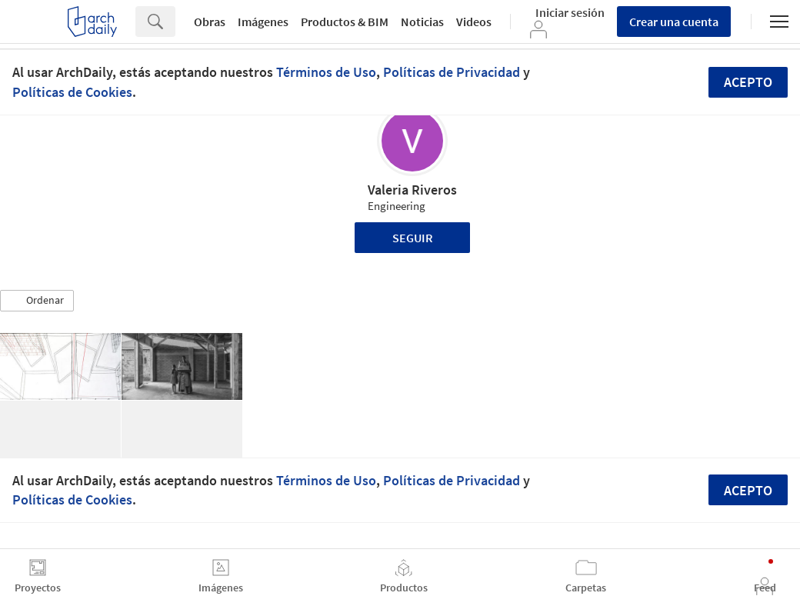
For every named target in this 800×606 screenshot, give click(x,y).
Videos (474, 21)
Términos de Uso (326, 72)
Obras (209, 21)
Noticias (422, 21)
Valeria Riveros (412, 189)
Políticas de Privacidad (451, 72)
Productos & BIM (344, 21)
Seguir (412, 237)
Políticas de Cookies (72, 92)
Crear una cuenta (673, 21)
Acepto (748, 82)
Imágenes (263, 21)
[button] (37, 300)
